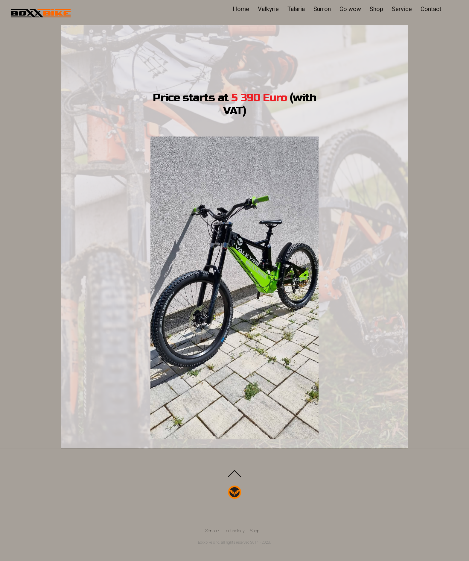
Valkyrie (270, 9)
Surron (324, 9)
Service (404, 9)
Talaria (298, 9)
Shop (379, 9)
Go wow (352, 9)
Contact (433, 9)
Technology (234, 530)
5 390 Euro (259, 98)
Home (243, 9)
